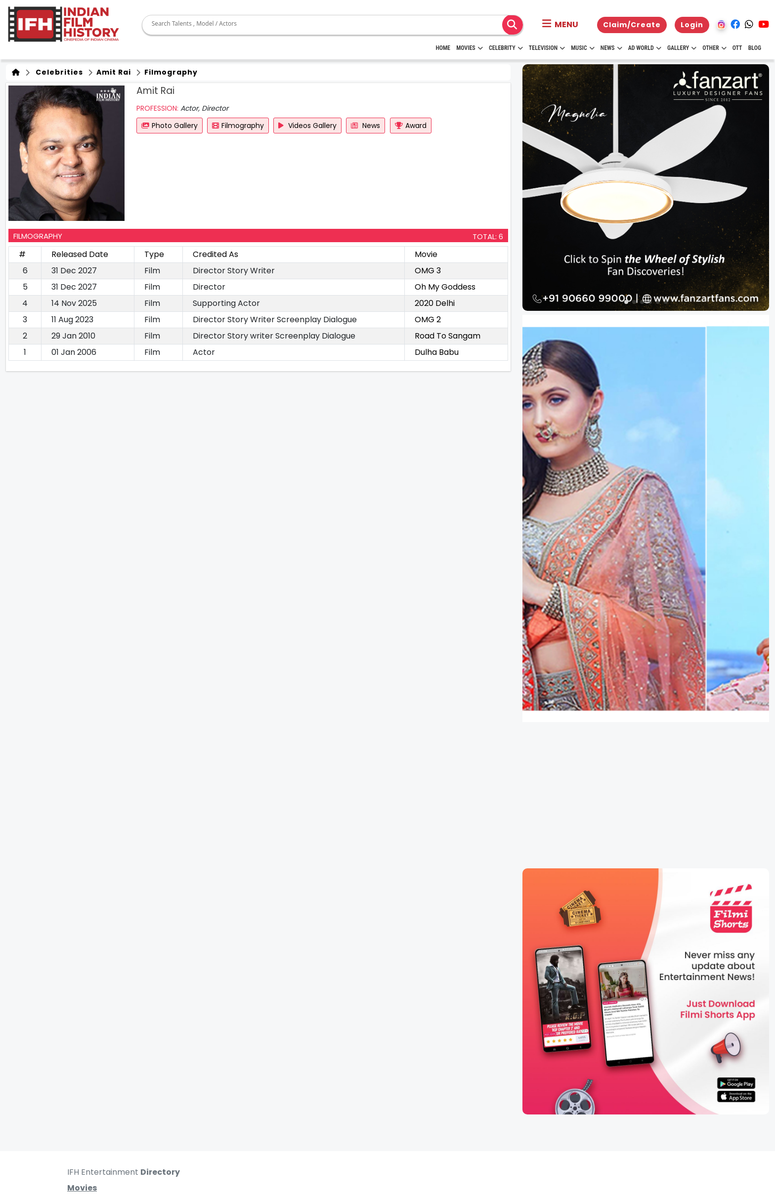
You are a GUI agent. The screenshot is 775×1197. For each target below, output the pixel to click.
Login (692, 25)
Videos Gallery (307, 125)
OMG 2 (428, 319)
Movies (469, 48)
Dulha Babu (437, 352)
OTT (737, 47)
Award (411, 125)
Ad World (644, 48)
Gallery (681, 48)
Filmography (170, 72)
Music (582, 48)
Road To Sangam (447, 336)
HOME (442, 47)
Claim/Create (632, 25)
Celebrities (57, 72)
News (611, 48)
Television (547, 48)
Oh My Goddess (445, 287)
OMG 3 (428, 270)
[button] (560, 24)
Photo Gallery (169, 125)
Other (714, 48)
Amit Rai (112, 72)
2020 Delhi (435, 303)
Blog (754, 47)
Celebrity (506, 48)
